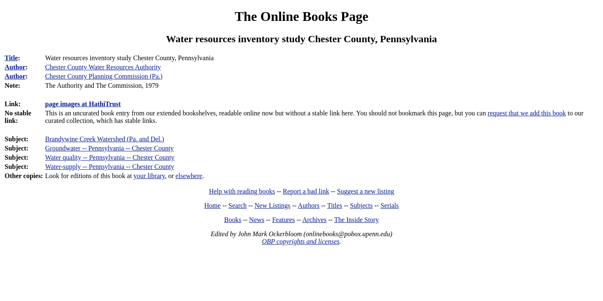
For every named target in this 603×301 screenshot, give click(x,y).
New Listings (273, 205)
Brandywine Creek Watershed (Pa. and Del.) (104, 139)
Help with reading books (242, 191)
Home (212, 205)
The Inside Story (356, 219)
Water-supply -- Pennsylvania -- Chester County (109, 166)
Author (15, 67)
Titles (334, 205)
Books (232, 219)
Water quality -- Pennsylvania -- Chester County (110, 157)
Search (238, 205)
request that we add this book (526, 113)
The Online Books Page (301, 16)
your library (149, 175)
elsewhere (188, 175)
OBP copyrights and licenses (300, 241)
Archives (314, 219)
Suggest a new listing (365, 191)
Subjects (361, 205)
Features (283, 219)
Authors (309, 205)
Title (11, 57)
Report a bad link (306, 191)
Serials (390, 205)
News (256, 219)
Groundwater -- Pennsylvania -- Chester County (109, 148)
